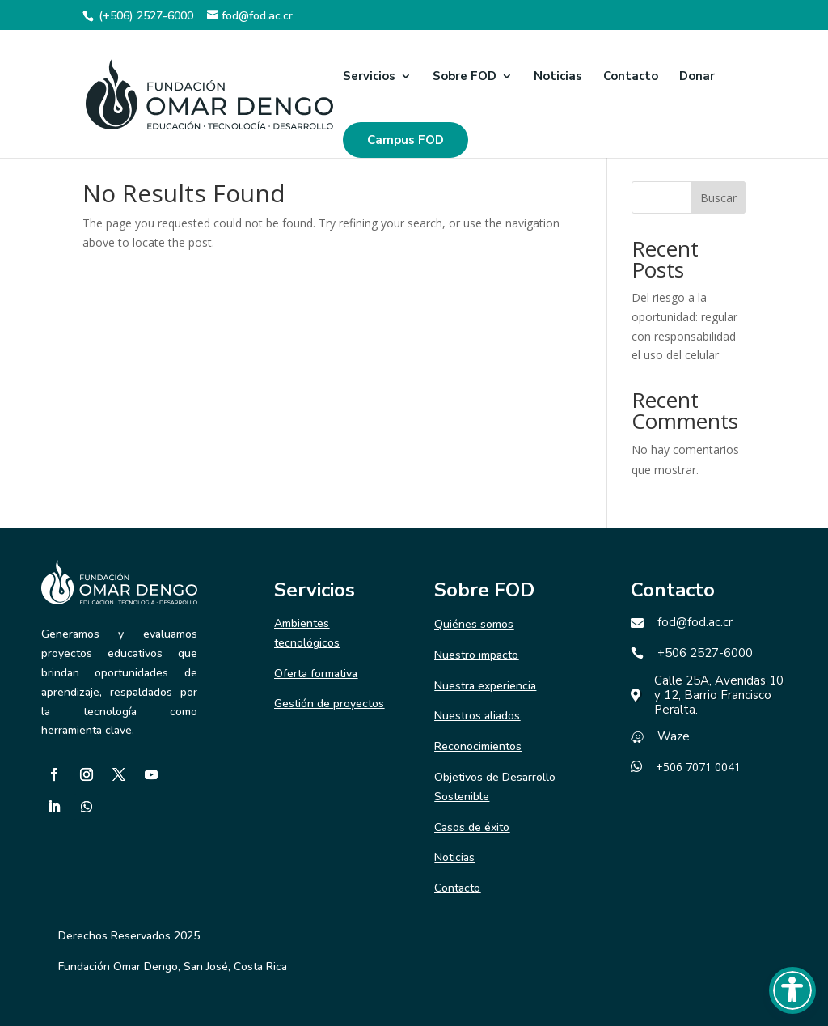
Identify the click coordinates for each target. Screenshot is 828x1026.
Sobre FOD (464, 77)
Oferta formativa (315, 673)
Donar (697, 77)
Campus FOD (405, 140)
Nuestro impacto (476, 655)
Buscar (718, 198)
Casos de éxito (471, 827)
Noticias (558, 77)
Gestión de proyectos (329, 703)
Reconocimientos (478, 746)
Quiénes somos (473, 624)
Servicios (369, 77)
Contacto (630, 77)
